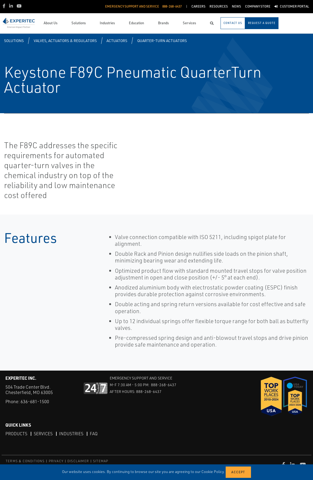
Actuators (116, 40)
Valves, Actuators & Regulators (65, 40)
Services (43, 433)
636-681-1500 (34, 401)
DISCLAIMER (78, 461)
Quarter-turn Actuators (162, 40)
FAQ (94, 433)
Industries (71, 433)
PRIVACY (56, 461)
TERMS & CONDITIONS (25, 461)
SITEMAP (100, 461)
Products (16, 433)
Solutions (14, 40)
